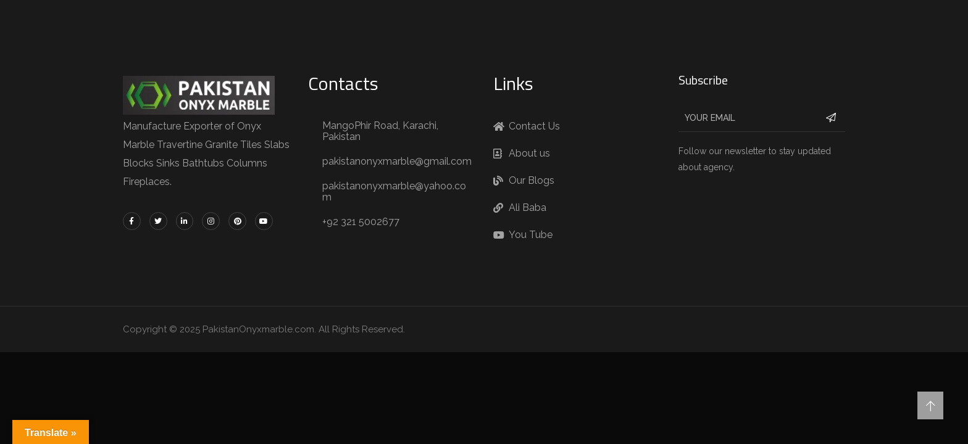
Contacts (343, 83)
